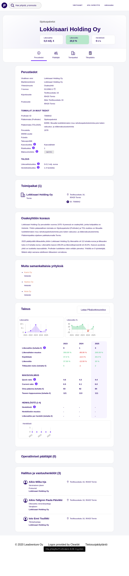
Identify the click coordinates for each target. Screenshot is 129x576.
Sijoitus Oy (28, 282)
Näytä (49, 152)
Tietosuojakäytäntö (96, 562)
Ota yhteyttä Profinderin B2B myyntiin (64, 566)
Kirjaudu (109, 5)
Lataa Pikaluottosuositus (93, 309)
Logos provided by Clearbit (63, 562)
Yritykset (77, 5)
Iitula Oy (27, 291)
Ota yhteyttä (93, 5)
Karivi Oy (28, 272)
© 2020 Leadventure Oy (29, 562)
